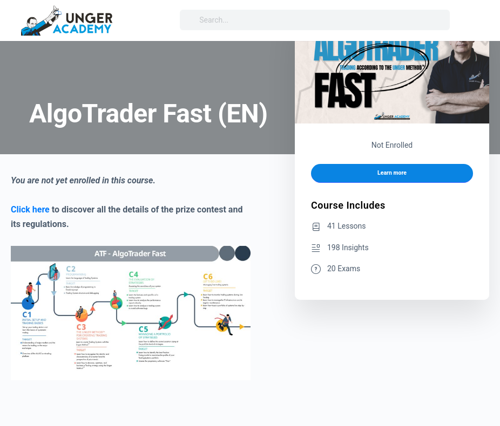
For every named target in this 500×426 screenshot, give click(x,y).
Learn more (392, 172)
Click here (30, 209)
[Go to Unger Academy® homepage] (67, 19)
